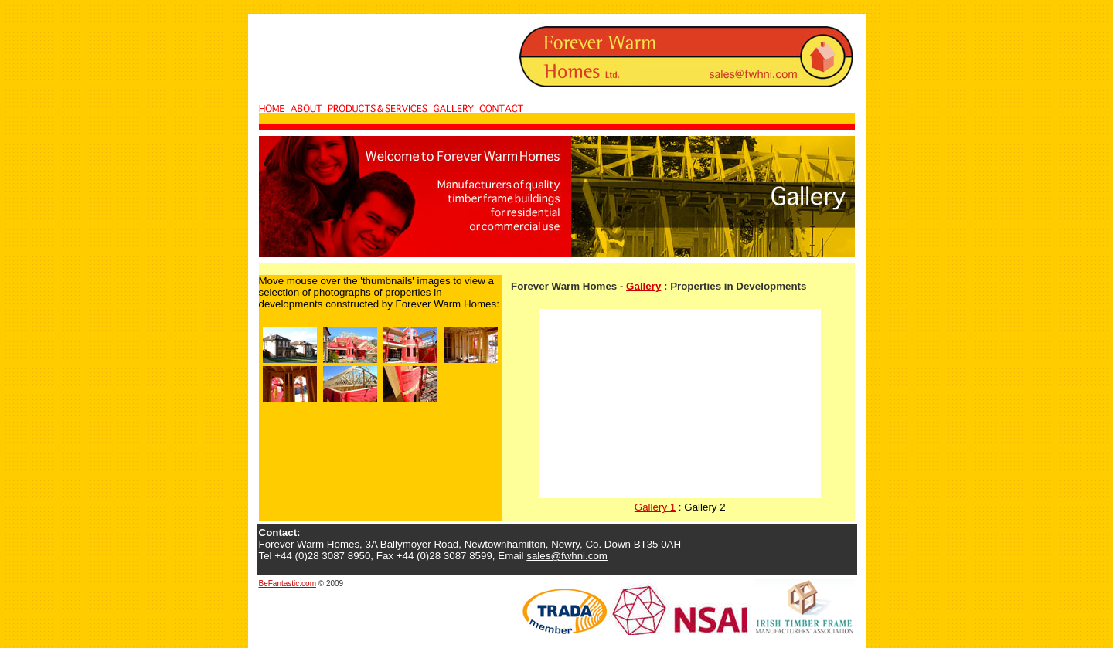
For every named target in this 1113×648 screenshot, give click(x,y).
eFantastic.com (290, 583)
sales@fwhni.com (567, 555)
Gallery (643, 286)
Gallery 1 (655, 507)
